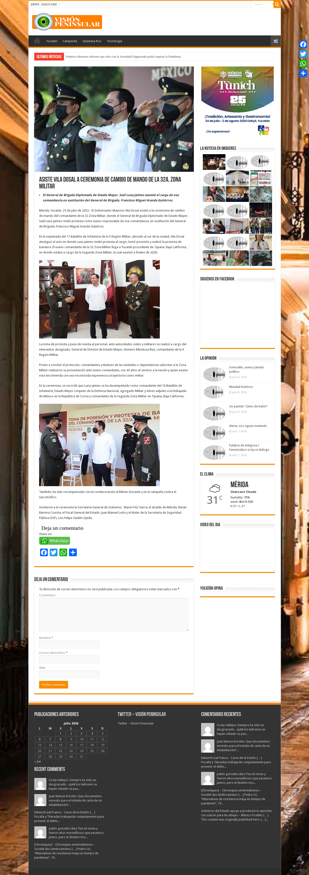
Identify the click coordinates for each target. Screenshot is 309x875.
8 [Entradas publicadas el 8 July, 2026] (60, 739)
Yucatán (51, 41)
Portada (37, 40)
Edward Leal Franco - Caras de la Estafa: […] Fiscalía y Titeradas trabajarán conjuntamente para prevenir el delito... (69, 816)
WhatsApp (59, 540)
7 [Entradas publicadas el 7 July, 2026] (50, 739)
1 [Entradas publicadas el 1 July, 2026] (60, 733)
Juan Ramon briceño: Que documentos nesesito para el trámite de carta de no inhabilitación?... (75, 800)
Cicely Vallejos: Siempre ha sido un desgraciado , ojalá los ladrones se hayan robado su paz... (73, 784)
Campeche (70, 41)
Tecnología (114, 41)
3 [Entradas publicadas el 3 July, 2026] (81, 733)
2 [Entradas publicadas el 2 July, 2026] (71, 733)
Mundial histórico (241, 387)
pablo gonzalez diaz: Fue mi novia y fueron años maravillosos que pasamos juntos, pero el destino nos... (76, 833)
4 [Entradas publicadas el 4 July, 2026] (92, 733)
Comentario (47, 595)
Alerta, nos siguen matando (248, 426)
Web (42, 668)
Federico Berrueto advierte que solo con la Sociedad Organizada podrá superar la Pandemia (123, 56)
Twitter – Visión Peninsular (142, 714)
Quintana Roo (92, 41)
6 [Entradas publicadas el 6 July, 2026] (40, 739)
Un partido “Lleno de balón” (248, 406)
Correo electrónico (53, 653)
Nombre (46, 638)
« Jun (37, 761)
